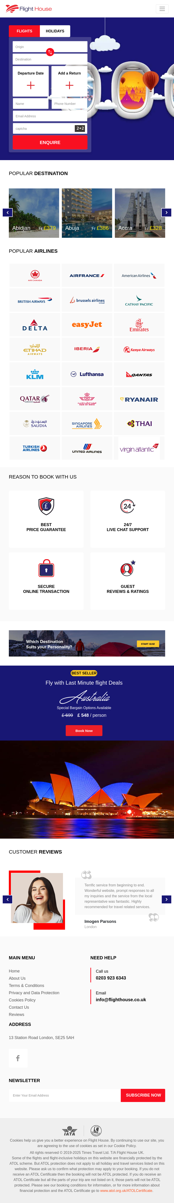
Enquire (50, 142)
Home (14, 971)
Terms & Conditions (26, 985)
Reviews (16, 1014)
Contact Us (19, 1007)
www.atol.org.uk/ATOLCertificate (126, 1191)
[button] (166, 212)
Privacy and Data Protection (34, 993)
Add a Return (69, 73)
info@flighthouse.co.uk (121, 999)
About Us (17, 978)
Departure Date (31, 73)
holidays (55, 31)
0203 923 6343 (111, 977)
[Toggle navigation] (162, 8)
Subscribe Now (143, 1095)
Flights (24, 31)
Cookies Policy (22, 1000)
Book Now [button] (84, 731)
